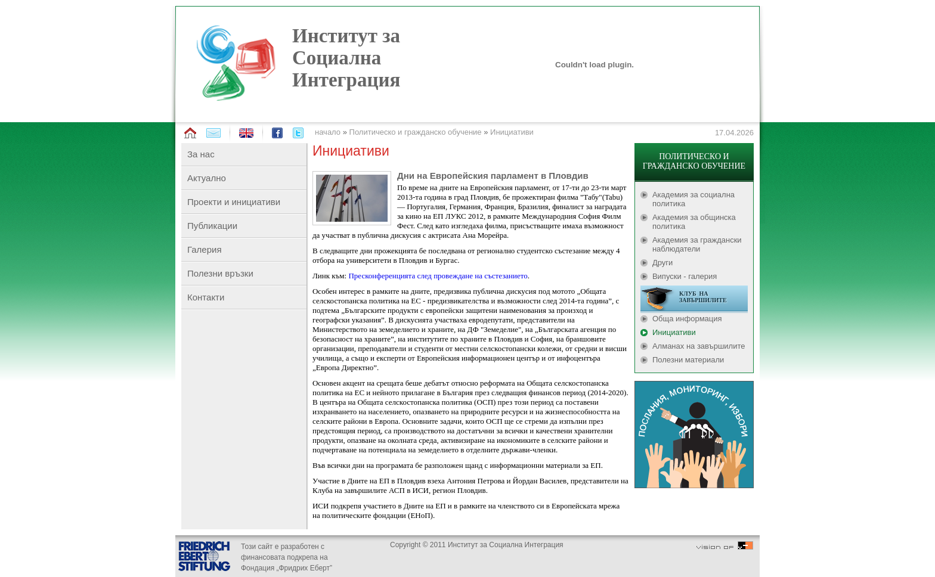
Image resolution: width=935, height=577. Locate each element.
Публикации (212, 226)
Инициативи (512, 132)
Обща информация (687, 318)
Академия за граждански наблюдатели (697, 244)
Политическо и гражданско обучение (415, 132)
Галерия (204, 249)
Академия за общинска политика (694, 222)
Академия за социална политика (693, 199)
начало (327, 132)
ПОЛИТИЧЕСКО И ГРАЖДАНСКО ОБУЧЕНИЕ (694, 161)
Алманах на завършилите (698, 346)
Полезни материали (688, 359)
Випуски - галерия (684, 276)
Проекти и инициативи (233, 202)
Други (662, 262)
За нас (201, 154)
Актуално (206, 178)
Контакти (205, 297)
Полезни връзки (220, 273)
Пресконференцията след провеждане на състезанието (437, 275)
